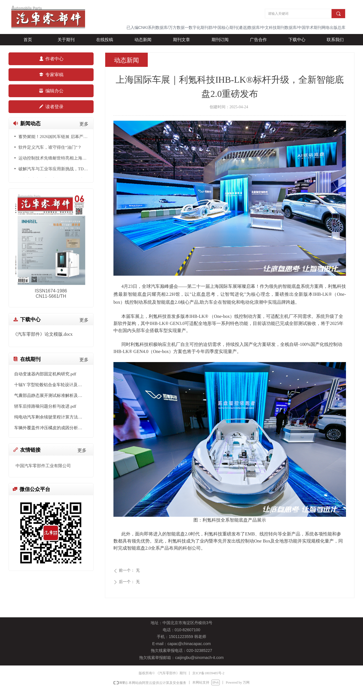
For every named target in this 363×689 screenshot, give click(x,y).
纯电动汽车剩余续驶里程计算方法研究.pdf (51, 417)
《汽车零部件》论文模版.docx (43, 334)
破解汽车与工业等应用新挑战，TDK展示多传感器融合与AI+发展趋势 (53, 169)
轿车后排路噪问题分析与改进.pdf (45, 406)
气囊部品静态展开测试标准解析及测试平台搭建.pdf (51, 395)
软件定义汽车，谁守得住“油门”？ (50, 148)
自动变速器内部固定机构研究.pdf (45, 374)
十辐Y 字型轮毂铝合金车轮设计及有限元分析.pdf (51, 384)
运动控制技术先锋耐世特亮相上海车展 (53, 158)
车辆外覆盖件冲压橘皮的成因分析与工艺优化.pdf (51, 428)
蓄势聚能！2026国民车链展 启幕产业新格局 (53, 137)
